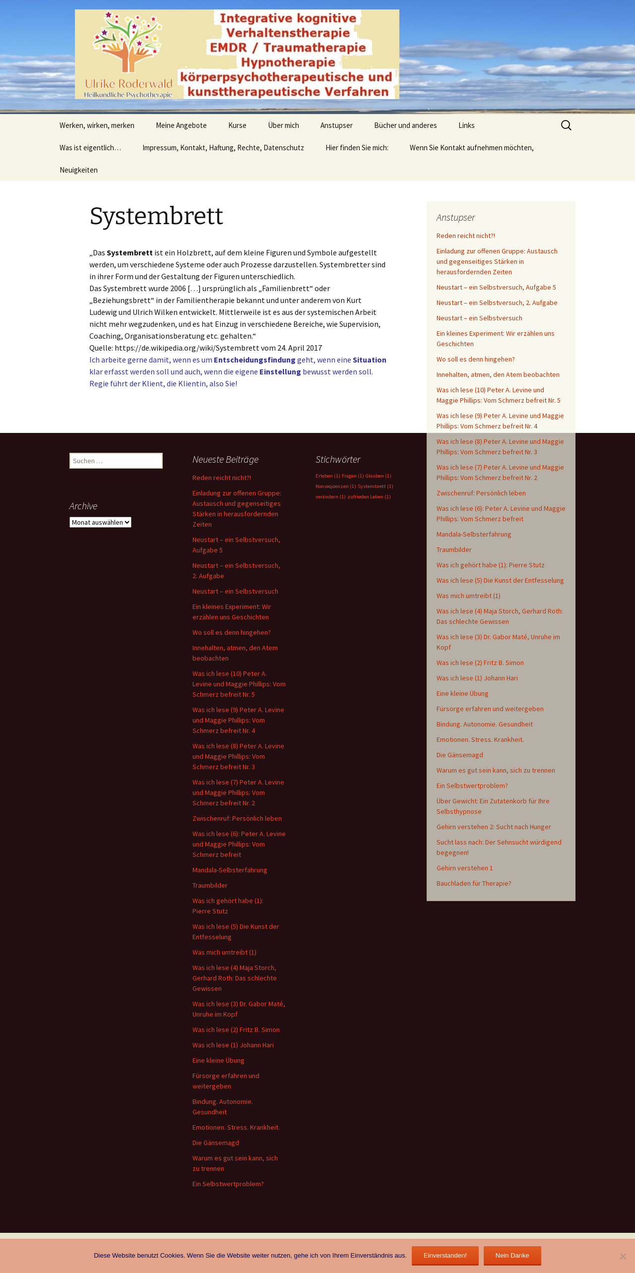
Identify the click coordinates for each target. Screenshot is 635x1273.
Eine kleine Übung (463, 693)
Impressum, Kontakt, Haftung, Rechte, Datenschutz (223, 147)
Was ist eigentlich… (90, 147)
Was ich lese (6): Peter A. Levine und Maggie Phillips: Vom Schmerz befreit (239, 844)
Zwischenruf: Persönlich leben (481, 492)
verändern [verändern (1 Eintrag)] (331, 496)
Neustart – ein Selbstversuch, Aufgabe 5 (496, 287)
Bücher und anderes (405, 125)
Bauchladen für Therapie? (474, 883)
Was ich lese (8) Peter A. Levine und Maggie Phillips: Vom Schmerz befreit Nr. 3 (238, 756)
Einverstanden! (445, 1255)
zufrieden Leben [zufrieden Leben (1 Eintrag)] (369, 496)
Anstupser (336, 125)
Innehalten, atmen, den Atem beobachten (498, 374)
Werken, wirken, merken (97, 125)
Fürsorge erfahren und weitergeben (490, 708)
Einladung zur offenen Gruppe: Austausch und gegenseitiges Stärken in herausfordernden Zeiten (497, 261)
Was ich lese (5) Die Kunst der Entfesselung (500, 580)
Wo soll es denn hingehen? (476, 359)
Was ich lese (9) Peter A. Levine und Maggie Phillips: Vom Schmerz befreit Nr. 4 (238, 720)
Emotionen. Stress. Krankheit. (480, 739)
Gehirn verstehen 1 (465, 867)
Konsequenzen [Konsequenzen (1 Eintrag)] (336, 486)
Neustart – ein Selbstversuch (479, 317)
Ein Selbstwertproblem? (472, 785)
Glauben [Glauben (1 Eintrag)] (378, 476)
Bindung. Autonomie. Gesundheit (485, 724)
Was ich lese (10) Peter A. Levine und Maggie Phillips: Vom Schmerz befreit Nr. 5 (239, 684)
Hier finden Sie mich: (356, 147)
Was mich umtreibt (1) (469, 595)
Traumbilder (454, 549)
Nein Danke (512, 1255)
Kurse (237, 125)
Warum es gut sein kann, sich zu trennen (496, 770)
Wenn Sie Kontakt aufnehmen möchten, (472, 147)
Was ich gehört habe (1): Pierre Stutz (491, 564)
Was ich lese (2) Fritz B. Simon (480, 662)
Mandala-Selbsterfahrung (474, 534)
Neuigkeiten (79, 170)
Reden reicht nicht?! (466, 235)
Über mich (283, 125)
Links (466, 125)
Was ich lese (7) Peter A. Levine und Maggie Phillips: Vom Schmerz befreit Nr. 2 (238, 792)
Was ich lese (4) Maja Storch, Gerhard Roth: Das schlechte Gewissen (234, 978)
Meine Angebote (181, 125)
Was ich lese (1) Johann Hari (477, 677)
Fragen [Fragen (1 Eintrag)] (353, 476)
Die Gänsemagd (460, 754)
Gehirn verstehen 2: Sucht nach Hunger (494, 826)
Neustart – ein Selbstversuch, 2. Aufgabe (497, 302)
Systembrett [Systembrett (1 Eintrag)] (375, 486)
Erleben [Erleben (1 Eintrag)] (328, 476)
